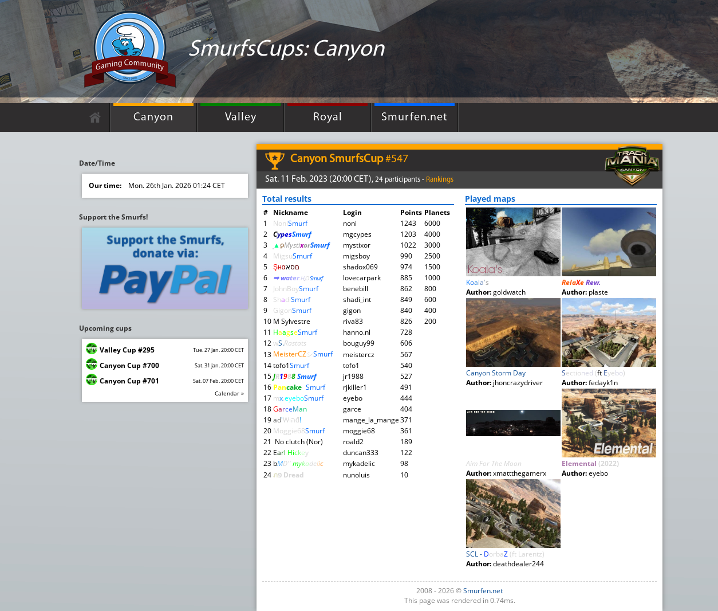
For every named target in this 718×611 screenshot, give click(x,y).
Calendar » (229, 393)
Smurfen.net (414, 117)
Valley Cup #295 (127, 350)
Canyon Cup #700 (129, 365)
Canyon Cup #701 (129, 381)
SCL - (505, 554)
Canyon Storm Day (496, 373)
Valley (241, 117)
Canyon (153, 117)
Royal (327, 117)
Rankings (439, 179)
